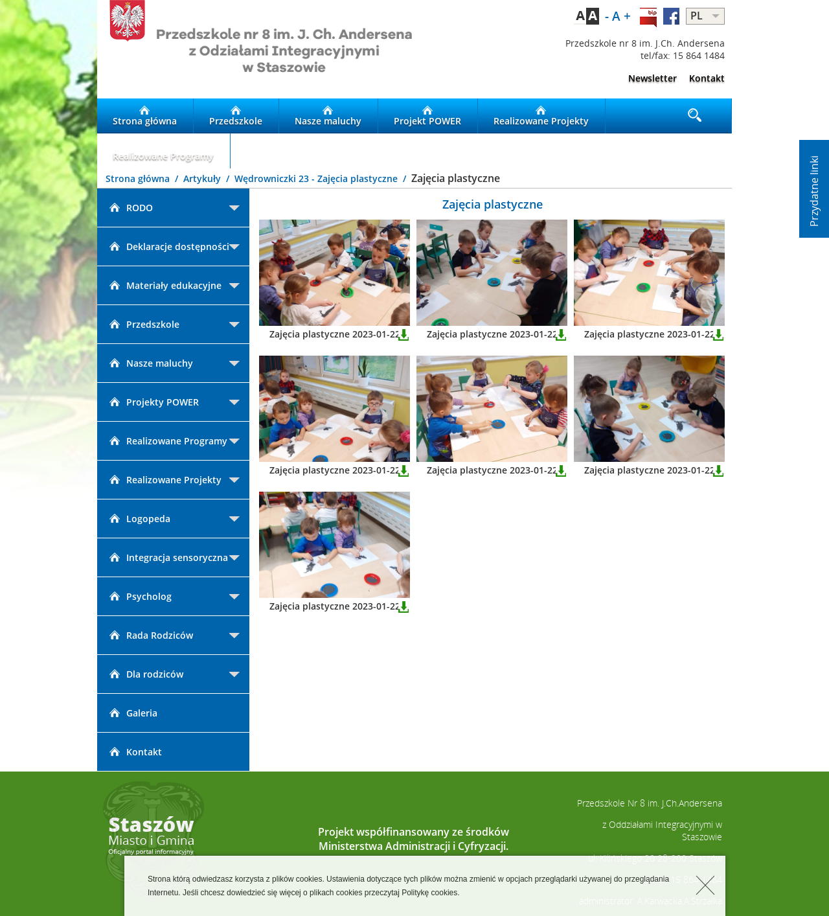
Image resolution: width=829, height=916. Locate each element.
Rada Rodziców (150, 635)
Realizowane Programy (163, 151)
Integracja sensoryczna (167, 557)
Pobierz (403, 334)
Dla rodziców (145, 674)
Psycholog (139, 596)
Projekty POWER (153, 402)
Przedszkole (235, 116)
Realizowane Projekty (541, 116)
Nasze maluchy (328, 116)
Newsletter (652, 78)
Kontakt (707, 78)
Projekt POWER (427, 116)
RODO (130, 207)
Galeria (132, 712)
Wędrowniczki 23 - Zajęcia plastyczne (317, 178)
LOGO (255, 49)
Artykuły (203, 178)
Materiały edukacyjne (164, 285)
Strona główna (145, 116)
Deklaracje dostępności (168, 246)
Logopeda (138, 518)
